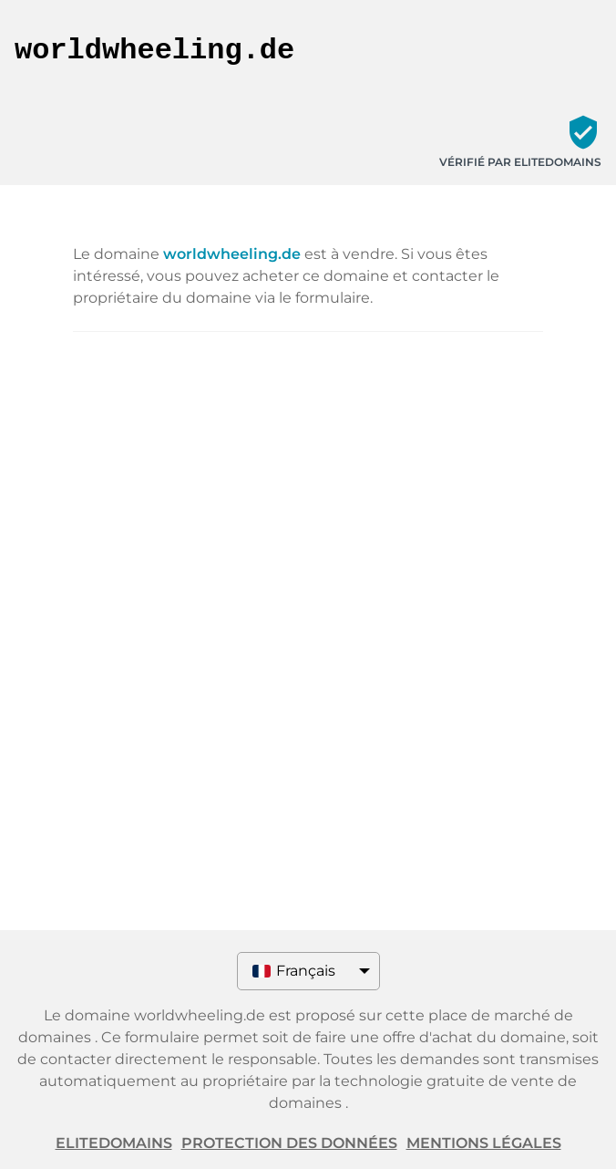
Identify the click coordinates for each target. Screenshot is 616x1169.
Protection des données (289, 1143)
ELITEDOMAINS (114, 1143)
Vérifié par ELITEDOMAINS (520, 162)
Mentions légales (483, 1143)
